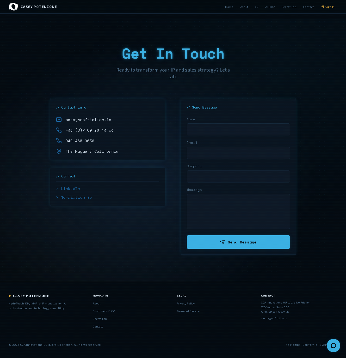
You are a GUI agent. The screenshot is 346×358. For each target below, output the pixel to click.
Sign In (327, 6)
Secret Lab (289, 6)
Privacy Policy (186, 303)
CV (257, 6)
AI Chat (270, 6)
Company (194, 166)
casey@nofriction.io (274, 318)
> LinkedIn (68, 188)
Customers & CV (104, 311)
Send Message (238, 242)
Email (192, 142)
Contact (308, 6)
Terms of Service (188, 311)
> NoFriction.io (74, 197)
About (244, 6)
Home (229, 6)
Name (191, 119)
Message (194, 189)
